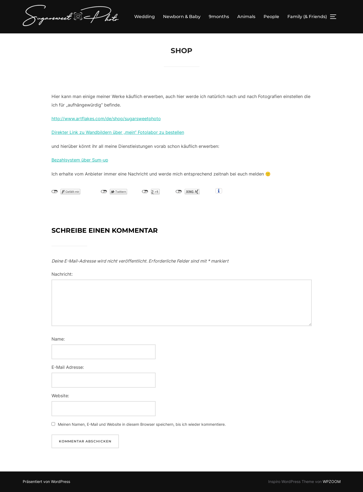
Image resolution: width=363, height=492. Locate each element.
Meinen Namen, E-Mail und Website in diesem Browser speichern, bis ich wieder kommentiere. (142, 424)
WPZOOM (332, 481)
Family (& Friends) (307, 16)
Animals (246, 16)
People (271, 16)
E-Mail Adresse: (68, 367)
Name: (58, 339)
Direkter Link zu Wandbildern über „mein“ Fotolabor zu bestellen (118, 132)
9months (219, 16)
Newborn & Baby (182, 16)
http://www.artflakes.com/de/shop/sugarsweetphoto (106, 118)
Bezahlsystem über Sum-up (80, 160)
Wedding (144, 16)
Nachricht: (62, 274)
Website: (60, 395)
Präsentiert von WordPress (46, 481)
